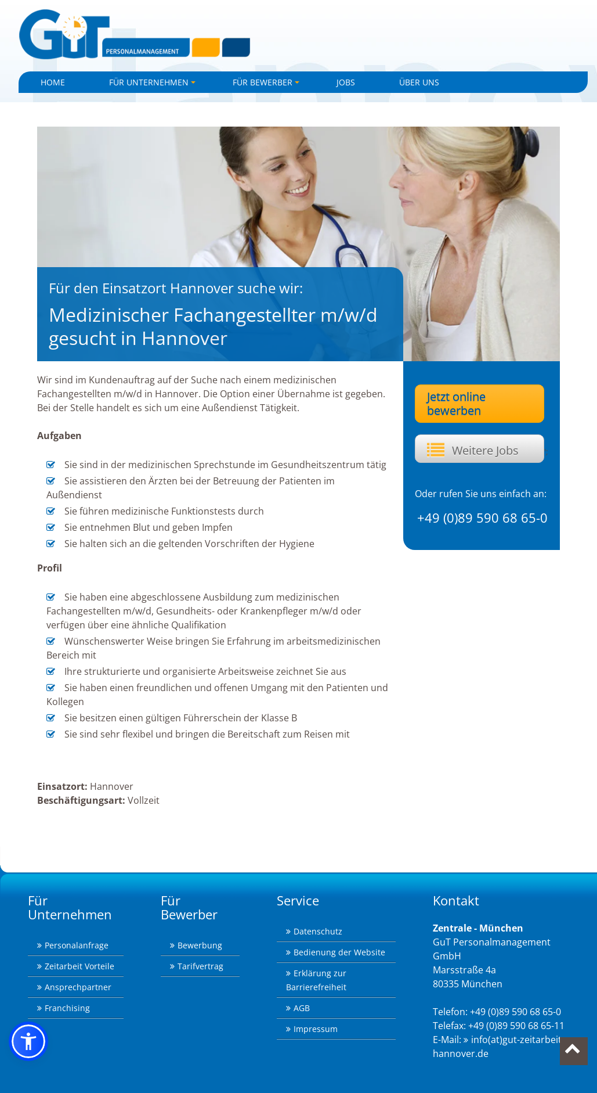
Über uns (419, 82)
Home (53, 82)
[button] (28, 1041)
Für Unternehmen (154, 85)
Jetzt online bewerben (456, 403)
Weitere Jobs (485, 450)
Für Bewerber (268, 85)
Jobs (346, 82)
